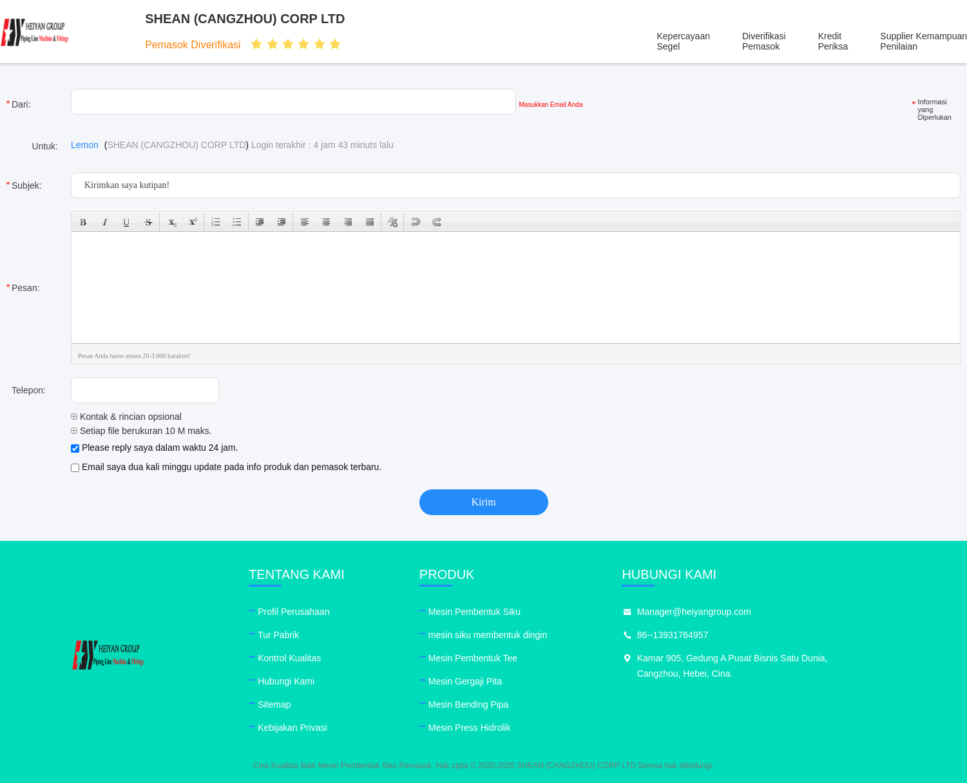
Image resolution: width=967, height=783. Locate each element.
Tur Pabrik (307, 635)
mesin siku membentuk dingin (545, 635)
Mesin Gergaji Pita (522, 681)
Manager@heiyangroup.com (780, 612)
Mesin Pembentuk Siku (532, 612)
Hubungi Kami (315, 681)
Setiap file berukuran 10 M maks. (141, 431)
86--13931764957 (758, 635)
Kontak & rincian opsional (126, 416)
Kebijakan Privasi (321, 727)
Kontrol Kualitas (318, 658)
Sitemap (303, 704)
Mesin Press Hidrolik (527, 727)
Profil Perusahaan (322, 612)
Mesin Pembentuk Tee (530, 658)
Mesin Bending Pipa (526, 704)
